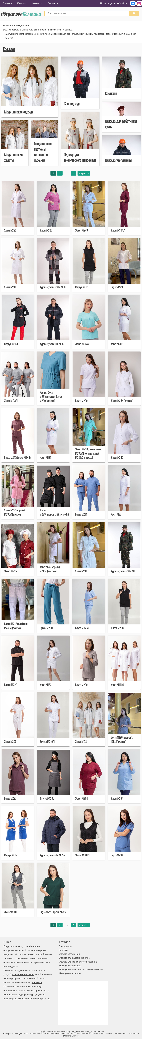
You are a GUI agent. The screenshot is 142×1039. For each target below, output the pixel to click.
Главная (7, 3)
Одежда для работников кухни (74, 958)
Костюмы (63, 950)
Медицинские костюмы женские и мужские (81, 969)
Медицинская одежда (70, 965)
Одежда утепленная (69, 954)
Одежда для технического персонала (78, 962)
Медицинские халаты (70, 973)
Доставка (53, 3)
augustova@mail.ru (117, 3)
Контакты (37, 3)
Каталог (21, 3)
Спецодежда (65, 946)
